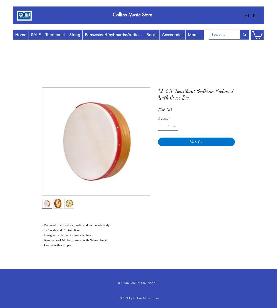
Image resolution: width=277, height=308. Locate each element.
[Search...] (221, 34)
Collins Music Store (132, 15)
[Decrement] (161, 126)
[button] (257, 34)
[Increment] (174, 126)
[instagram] (247, 15)
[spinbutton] (168, 126)
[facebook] (253, 15)
